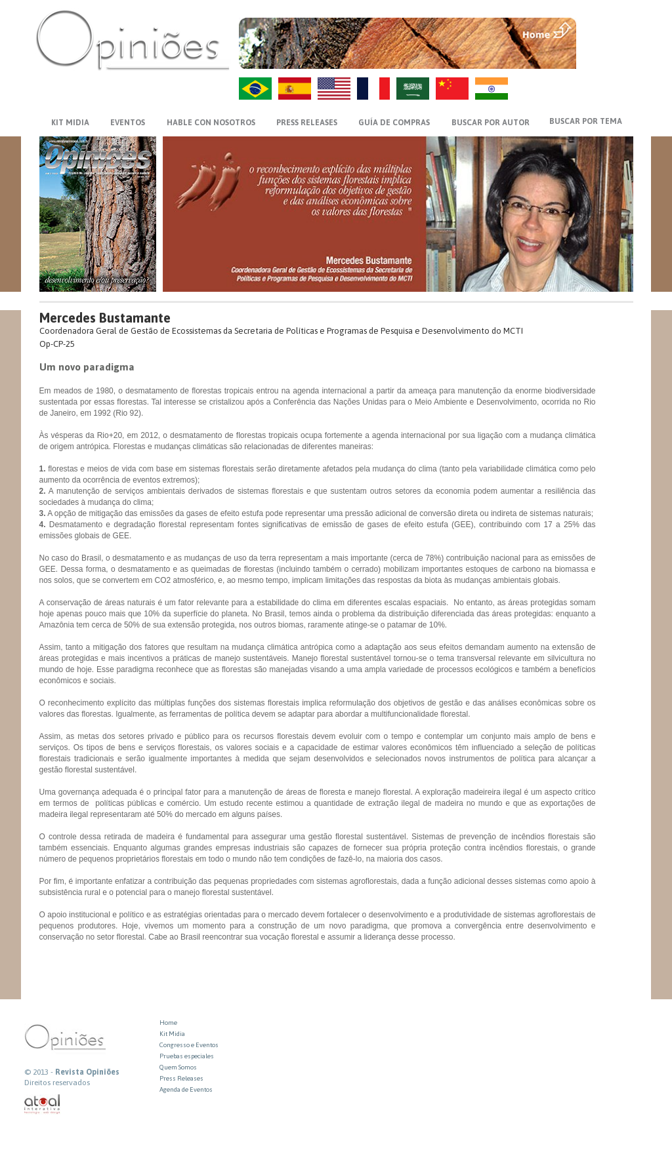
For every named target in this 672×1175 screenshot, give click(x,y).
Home (168, 1022)
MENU (606, 29)
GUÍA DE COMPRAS (394, 122)
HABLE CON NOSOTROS (211, 122)
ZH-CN (452, 88)
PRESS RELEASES (306, 122)
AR (412, 88)
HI (491, 88)
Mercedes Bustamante (105, 317)
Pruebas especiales (186, 1056)
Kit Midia (172, 1033)
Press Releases (181, 1078)
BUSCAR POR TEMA (585, 121)
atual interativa (42, 1104)
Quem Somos (178, 1067)
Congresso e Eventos (189, 1044)
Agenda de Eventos (186, 1089)
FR (373, 88)
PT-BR (255, 88)
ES (294, 88)
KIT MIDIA (70, 122)
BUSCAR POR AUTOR (491, 122)
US (334, 88)
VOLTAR (606, 57)
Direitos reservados (57, 1082)
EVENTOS (127, 122)
